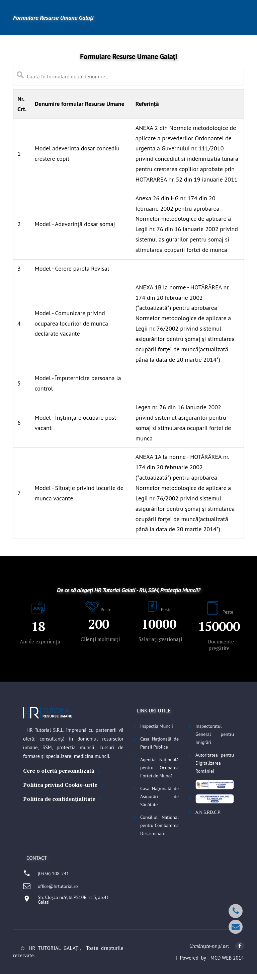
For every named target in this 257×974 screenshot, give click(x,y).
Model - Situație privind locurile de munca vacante (78, 493)
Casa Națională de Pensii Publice (159, 743)
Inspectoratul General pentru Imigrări (214, 734)
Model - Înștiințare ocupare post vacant (75, 423)
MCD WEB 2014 (227, 958)
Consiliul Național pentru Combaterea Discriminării (159, 825)
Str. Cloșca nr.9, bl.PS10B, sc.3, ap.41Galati (73, 899)
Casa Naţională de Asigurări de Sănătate (159, 796)
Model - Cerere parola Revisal (71, 268)
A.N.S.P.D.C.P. (208, 812)
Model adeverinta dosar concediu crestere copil (76, 153)
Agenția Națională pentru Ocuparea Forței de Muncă (159, 768)
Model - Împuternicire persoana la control (77, 383)
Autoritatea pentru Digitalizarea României (214, 763)
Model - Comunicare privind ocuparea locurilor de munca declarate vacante (71, 323)
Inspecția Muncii (156, 726)
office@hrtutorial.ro (58, 886)
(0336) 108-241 (53, 873)
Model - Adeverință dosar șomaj (74, 224)
